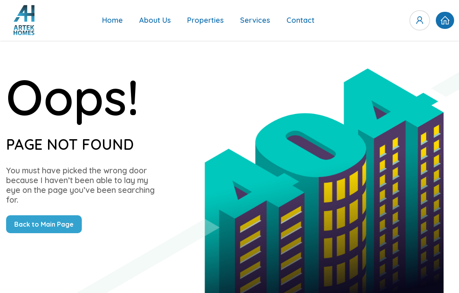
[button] (445, 20)
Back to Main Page (44, 224)
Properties (205, 20)
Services (255, 20)
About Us (155, 20)
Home (112, 20)
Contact (300, 20)
